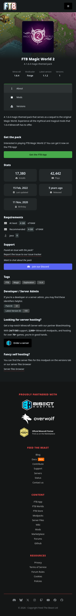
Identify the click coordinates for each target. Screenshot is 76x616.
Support (38, 468)
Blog (38, 454)
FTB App (38, 501)
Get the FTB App (38, 154)
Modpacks (38, 515)
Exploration (29, 282)
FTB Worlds (38, 506)
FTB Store (38, 510)
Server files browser (14, 368)
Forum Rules (37, 571)
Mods (16, 97)
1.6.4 (41, 282)
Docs (38, 459)
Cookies (38, 576)
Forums (38, 538)
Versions (17, 106)
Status (38, 477)
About (16, 88)
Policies (38, 581)
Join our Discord (38, 266)
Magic (16, 282)
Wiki (38, 524)
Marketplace (38, 534)
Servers (38, 473)
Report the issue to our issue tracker (22, 254)
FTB (7, 282)
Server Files (38, 520)
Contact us (38, 482)
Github (38, 543)
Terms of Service (38, 567)
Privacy (38, 562)
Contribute (38, 463)
